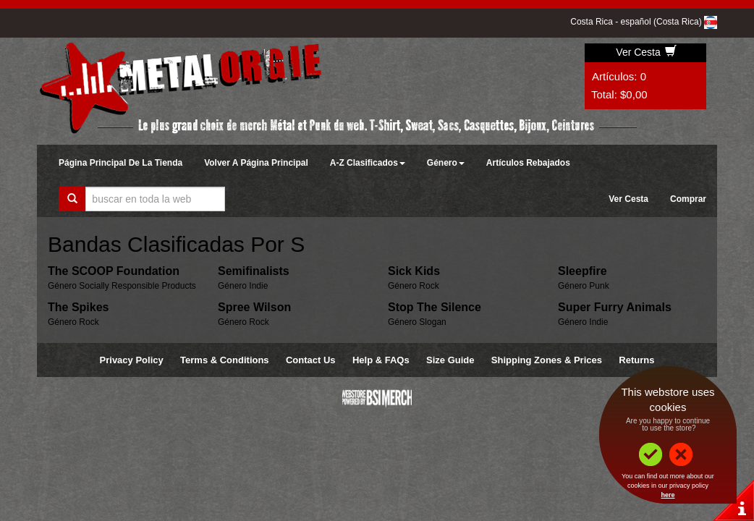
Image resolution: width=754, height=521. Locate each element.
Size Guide (450, 360)
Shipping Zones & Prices (546, 360)
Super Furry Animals (615, 307)
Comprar (688, 199)
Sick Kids (414, 271)
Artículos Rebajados (528, 163)
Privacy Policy (132, 360)
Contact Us (311, 360)
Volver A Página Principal (256, 163)
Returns (636, 360)
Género (446, 163)
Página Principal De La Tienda (120, 163)
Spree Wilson (254, 307)
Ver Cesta (646, 52)
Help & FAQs (381, 360)
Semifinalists (253, 271)
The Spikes (78, 307)
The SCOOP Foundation (113, 271)
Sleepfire (582, 271)
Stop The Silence (434, 307)
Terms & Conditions (224, 360)
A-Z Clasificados (367, 163)
